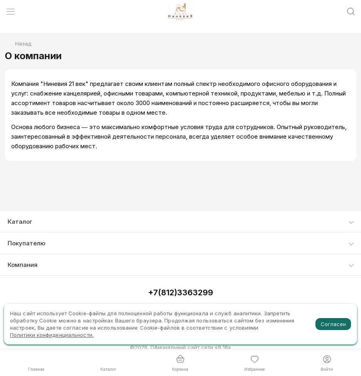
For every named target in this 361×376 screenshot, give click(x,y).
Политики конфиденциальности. (52, 335)
